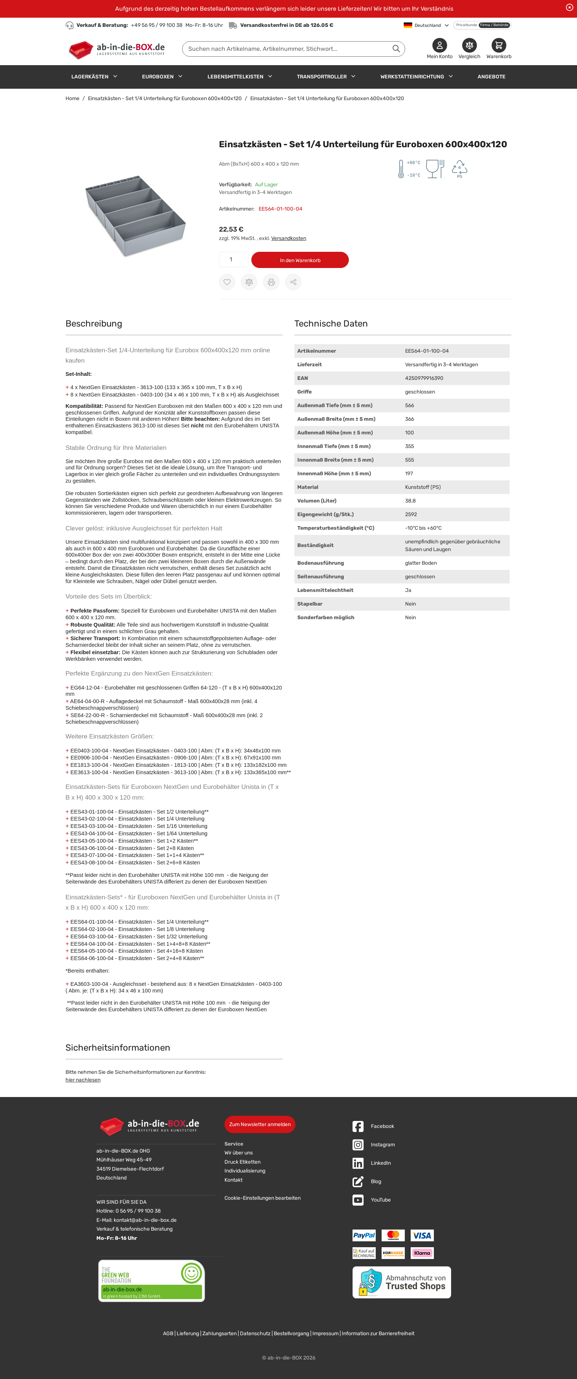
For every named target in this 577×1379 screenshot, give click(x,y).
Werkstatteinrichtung (412, 77)
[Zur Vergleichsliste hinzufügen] (249, 282)
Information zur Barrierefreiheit (378, 1333)
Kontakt (233, 1180)
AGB (168, 1333)
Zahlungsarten (219, 1333)
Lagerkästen (90, 77)
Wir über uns (238, 1153)
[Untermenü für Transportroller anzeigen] (353, 76)
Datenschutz (255, 1333)
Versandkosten (288, 238)
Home (72, 98)
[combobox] (293, 49)
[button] (135, 211)
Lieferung (188, 1333)
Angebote (492, 77)
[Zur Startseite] (118, 49)
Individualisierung (244, 1171)
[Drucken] (271, 282)
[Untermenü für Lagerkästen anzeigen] (115, 76)
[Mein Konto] (440, 49)
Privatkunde (466, 25)
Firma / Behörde (494, 25)
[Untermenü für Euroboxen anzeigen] (180, 76)
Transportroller (322, 77)
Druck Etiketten (242, 1162)
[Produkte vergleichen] (470, 49)
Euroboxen (158, 77)
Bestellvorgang (291, 1333)
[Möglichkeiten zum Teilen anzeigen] (293, 282)
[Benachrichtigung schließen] (570, 7)
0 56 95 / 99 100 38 (138, 1211)
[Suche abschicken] (396, 48)
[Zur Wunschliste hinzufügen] (227, 282)
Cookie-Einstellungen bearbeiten (262, 1198)
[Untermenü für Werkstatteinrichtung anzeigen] (450, 76)
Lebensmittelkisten (235, 77)
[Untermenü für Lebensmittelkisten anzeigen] (270, 76)
